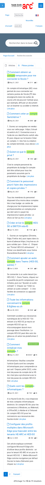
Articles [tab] (10, 65)
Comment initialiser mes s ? (14, 348)
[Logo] (22, 6)
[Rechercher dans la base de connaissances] (22, 43)
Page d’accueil (8, 56)
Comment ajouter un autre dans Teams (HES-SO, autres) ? (22, 261)
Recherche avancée (24, 56)
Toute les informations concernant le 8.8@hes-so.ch (20, 303)
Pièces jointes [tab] (26, 65)
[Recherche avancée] (36, 43)
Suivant (16, 474)
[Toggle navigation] (40, 5)
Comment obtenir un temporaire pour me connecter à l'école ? (21, 75)
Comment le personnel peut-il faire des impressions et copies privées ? (22, 184)
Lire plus (11, 108)
